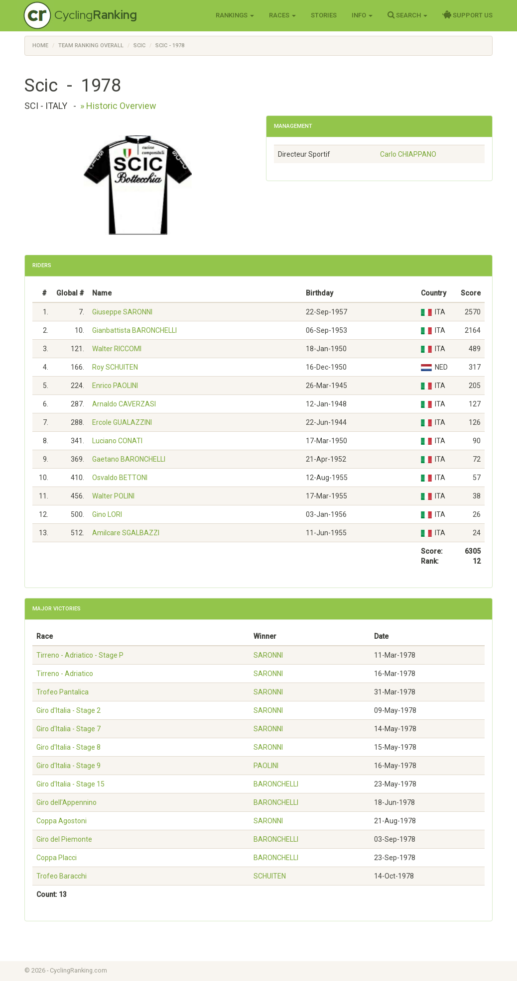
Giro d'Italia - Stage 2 (68, 710)
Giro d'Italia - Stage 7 (68, 729)
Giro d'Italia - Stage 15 (70, 784)
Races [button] (282, 15)
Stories (324, 15)
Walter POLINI (113, 496)
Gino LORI (107, 514)
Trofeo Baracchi (61, 876)
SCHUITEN (270, 876)
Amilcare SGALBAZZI (125, 533)
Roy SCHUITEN (115, 367)
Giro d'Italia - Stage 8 (68, 747)
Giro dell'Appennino (66, 802)
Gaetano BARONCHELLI (128, 459)
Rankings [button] (235, 15)
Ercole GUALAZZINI (122, 422)
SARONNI (268, 655)
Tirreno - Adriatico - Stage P (80, 655)
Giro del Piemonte (64, 839)
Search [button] (407, 15)
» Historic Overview (118, 105)
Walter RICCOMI (116, 349)
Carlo (408, 154)
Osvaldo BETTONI (119, 478)
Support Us (467, 15)
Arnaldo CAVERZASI (124, 404)
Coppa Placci (56, 858)
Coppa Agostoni (61, 821)
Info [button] (362, 15)
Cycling (95, 14)
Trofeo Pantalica (62, 692)
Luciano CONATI (117, 441)
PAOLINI (266, 766)
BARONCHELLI (276, 784)
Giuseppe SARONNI (122, 312)
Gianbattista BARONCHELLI (134, 330)
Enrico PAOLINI (115, 386)
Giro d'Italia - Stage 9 (68, 766)
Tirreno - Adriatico (64, 674)
